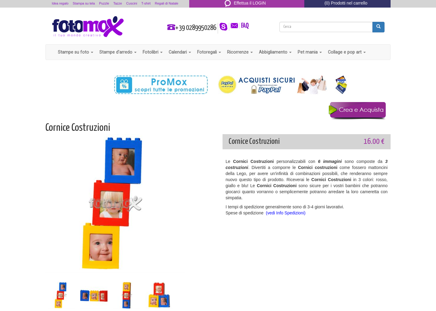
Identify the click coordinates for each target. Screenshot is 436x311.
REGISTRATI (245, 10)
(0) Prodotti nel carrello (346, 3)
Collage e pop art (347, 52)
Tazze (117, 3)
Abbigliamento (275, 52)
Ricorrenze (240, 52)
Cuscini (131, 3)
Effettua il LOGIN (245, 3)
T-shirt (146, 3)
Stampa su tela (84, 3)
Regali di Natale (166, 3)
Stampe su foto (75, 52)
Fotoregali (209, 52)
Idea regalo (60, 3)
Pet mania (310, 52)
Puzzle (104, 3)
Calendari (180, 52)
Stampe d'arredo (118, 52)
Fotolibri (153, 52)
